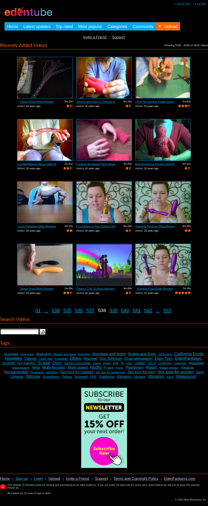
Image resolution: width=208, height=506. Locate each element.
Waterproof (186, 376)
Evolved (9, 363)
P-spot (108, 367)
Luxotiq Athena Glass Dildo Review (36, 164)
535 (67, 310)
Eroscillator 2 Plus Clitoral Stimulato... (95, 226)
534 (56, 310)
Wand (170, 377)
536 (79, 310)
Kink (115, 363)
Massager (196, 363)
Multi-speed (78, 367)
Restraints (37, 372)
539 (114, 310)
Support (118, 37)
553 (167, 310)
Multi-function (53, 367)
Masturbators (21, 367)
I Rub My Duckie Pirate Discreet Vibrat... (154, 102)
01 (38, 310)
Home (5, 479)
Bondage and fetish (109, 354)
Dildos (75, 358)
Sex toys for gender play (110, 372)
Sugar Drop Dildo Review (36, 288)
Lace (129, 363)
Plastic (151, 367)
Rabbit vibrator (169, 367)
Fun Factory (26, 363)
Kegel (107, 363)
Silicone (33, 376)
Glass (57, 363)
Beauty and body (64, 354)
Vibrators (156, 376)
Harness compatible (77, 363)
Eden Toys (164, 358)
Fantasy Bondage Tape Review (95, 164)
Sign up (183, 4)
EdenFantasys (188, 358)
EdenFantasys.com (179, 479)
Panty (119, 367)
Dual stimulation (138, 358)
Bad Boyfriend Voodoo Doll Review (154, 164)
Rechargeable (16, 372)
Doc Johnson (111, 358)
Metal (36, 367)
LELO (152, 363)
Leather (139, 363)
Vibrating (124, 377)
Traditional (106, 377)
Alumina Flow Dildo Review (155, 288)
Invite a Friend (94, 37)
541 (137, 310)
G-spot (44, 363)
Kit (122, 363)
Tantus (67, 377)
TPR (93, 377)
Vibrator (139, 377)
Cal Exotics (165, 354)
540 (125, 310)
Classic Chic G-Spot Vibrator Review (95, 288)
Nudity (96, 367)
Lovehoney (165, 363)
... (46, 310)
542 (148, 310)
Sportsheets (51, 377)
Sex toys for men (141, 372)
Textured (81, 377)
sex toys (52, 372)
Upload (54, 479)
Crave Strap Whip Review (37, 102)
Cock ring (45, 359)
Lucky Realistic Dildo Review (37, 226)
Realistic (187, 367)
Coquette (61, 359)
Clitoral (30, 358)
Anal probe (27, 354)
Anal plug (11, 354)
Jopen (97, 363)
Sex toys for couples (76, 372)
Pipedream (134, 367)
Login (200, 4)
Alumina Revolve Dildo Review (154, 226)
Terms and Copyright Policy (136, 479)
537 (90, 310)
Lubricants (180, 363)
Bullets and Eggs (142, 354)
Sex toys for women (175, 372)
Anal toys (43, 354)
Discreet (90, 359)
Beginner (84, 354)
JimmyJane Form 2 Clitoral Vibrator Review (95, 102)
